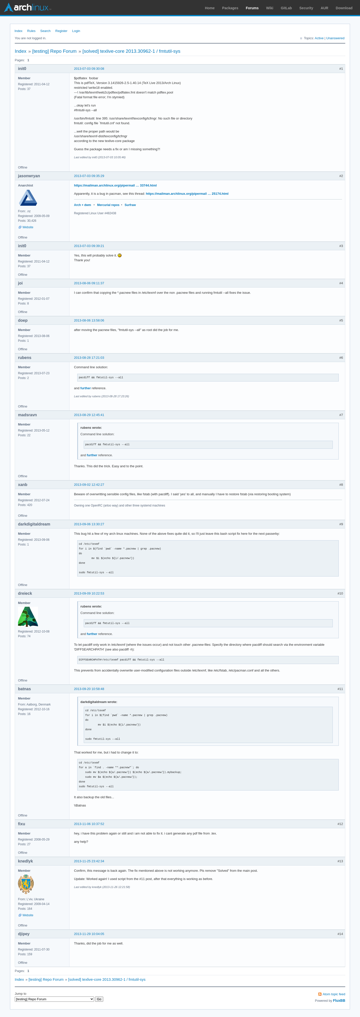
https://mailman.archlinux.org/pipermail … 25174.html (187, 194)
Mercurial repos (108, 205)
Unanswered (335, 38)
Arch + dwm (82, 205)
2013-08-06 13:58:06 (89, 320)
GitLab (286, 8)
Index (18, 31)
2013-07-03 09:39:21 (89, 246)
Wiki (270, 8)
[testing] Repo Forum (54, 51)
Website (27, 227)
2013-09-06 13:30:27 (89, 524)
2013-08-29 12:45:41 (89, 415)
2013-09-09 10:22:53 (89, 593)
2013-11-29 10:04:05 (89, 934)
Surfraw (130, 205)
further (85, 388)
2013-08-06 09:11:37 (89, 283)
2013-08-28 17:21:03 (89, 358)
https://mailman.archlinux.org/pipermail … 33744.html (115, 185)
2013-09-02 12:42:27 (89, 484)
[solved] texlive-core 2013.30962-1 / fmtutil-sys (131, 51)
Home (210, 8)
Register (61, 31)
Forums (252, 8)
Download (344, 8)
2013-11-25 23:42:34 (89, 861)
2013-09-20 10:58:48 (89, 689)
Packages (230, 8)
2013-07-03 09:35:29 (89, 176)
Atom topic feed (334, 994)
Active (319, 38)
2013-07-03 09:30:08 (89, 68)
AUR (324, 8)
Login (76, 31)
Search (45, 31)
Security (306, 8)
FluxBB (339, 1000)
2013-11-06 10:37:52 (89, 824)
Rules (31, 31)
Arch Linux (27, 7)
